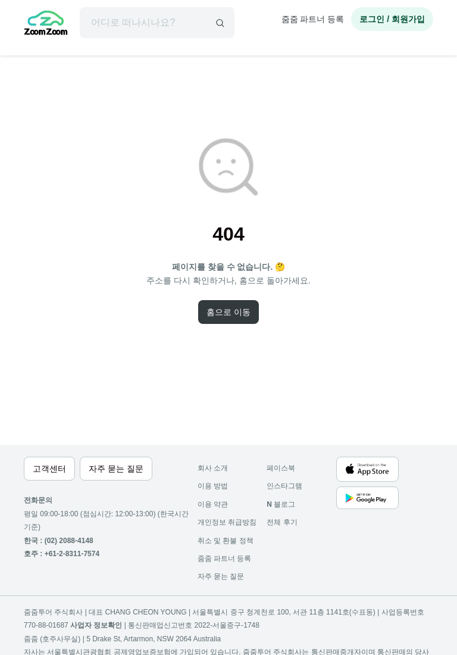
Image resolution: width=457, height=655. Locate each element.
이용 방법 (213, 486)
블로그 (281, 504)
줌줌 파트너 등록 (313, 19)
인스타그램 (284, 486)
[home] (46, 24)
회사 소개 (213, 468)
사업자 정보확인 (96, 625)
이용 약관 (213, 504)
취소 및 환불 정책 (225, 541)
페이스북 (281, 468)
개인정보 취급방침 (227, 522)
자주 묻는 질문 (221, 576)
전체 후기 (282, 522)
